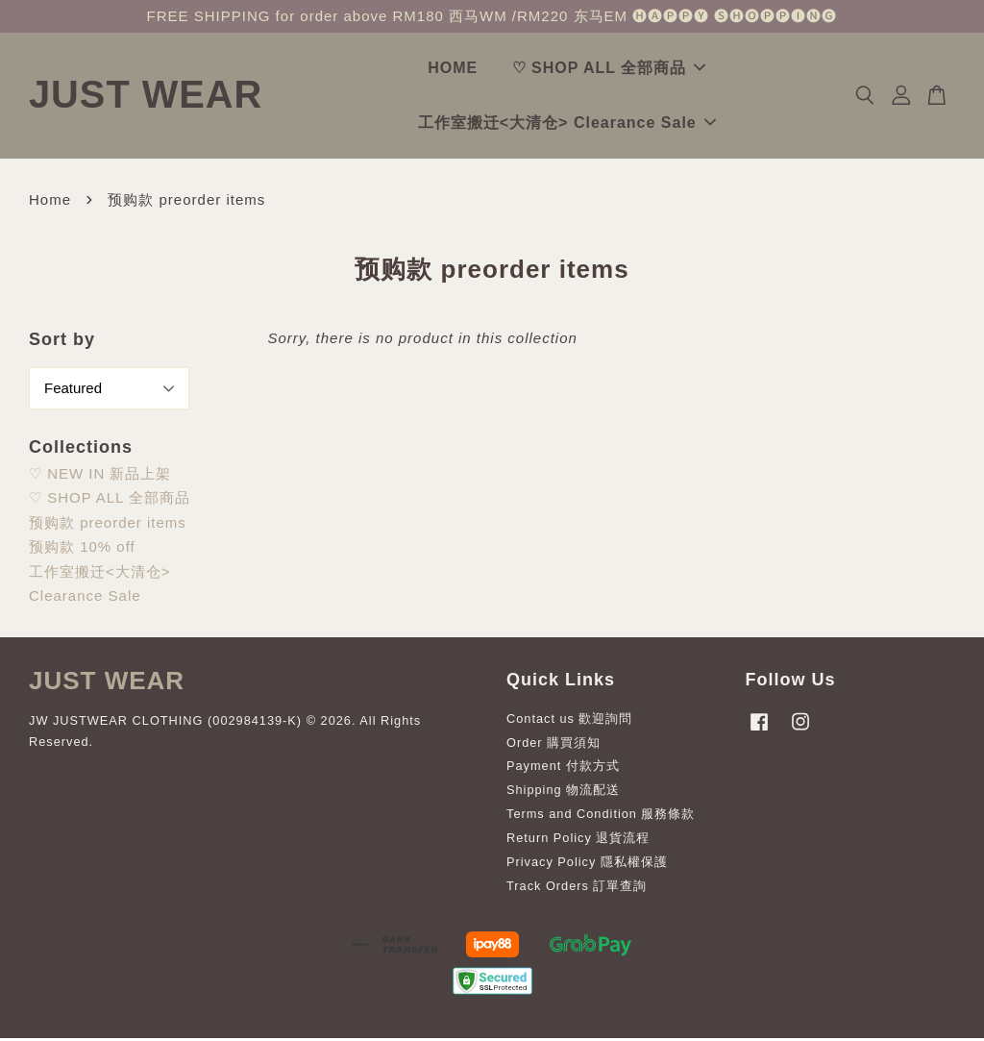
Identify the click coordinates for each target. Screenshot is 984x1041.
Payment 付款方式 (563, 768)
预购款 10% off (82, 549)
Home (50, 202)
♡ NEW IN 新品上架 (100, 476)
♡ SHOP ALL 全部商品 (632, 70)
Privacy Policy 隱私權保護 (587, 864)
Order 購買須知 (553, 745)
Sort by (62, 342)
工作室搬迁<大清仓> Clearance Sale (590, 124)
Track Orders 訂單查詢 (576, 888)
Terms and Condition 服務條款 (600, 816)
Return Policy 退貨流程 (578, 840)
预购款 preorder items (107, 525)
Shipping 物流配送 (563, 792)
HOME (476, 70)
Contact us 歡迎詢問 (569, 721)
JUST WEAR (169, 96)
